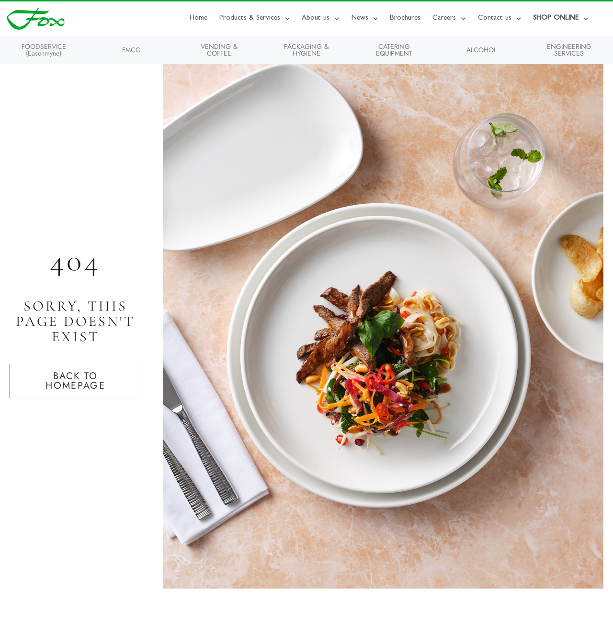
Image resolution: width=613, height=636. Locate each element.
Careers (449, 19)
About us (321, 19)
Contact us (500, 19)
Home (198, 18)
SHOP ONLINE (561, 19)
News (365, 19)
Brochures (405, 18)
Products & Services (254, 19)
